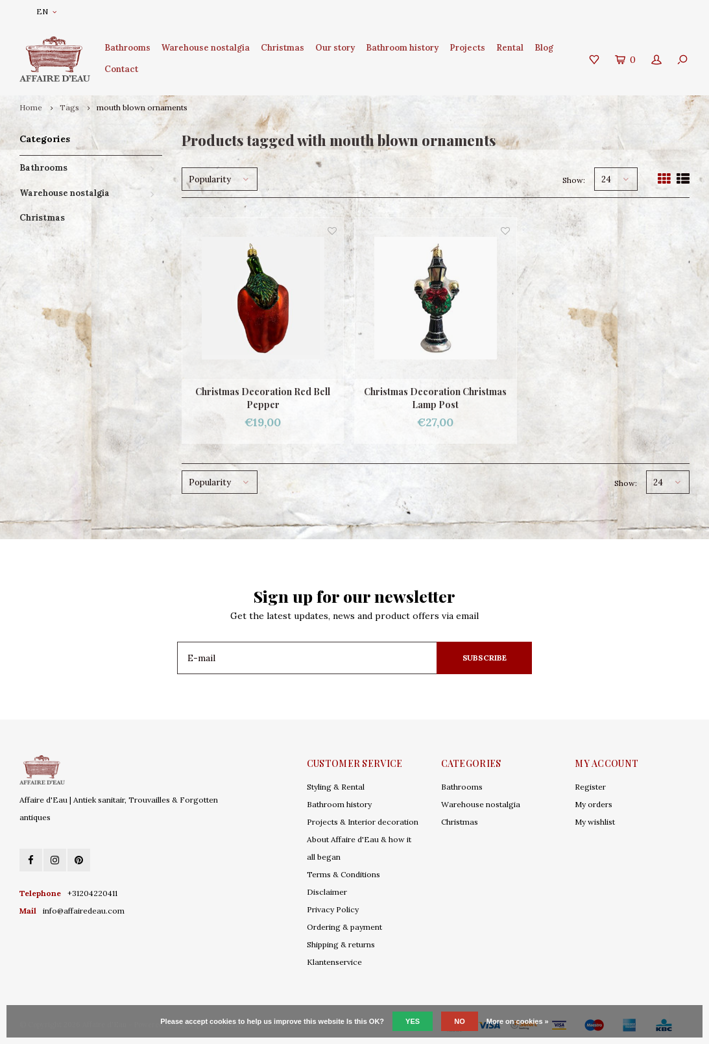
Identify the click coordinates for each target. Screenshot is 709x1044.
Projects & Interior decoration (362, 822)
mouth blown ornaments (142, 107)
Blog (544, 47)
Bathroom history (402, 47)
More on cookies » (518, 1021)
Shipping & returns (341, 944)
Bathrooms (127, 47)
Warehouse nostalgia (206, 47)
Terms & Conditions (343, 874)
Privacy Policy (333, 909)
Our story (335, 47)
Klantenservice (334, 962)
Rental (509, 47)
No (459, 1021)
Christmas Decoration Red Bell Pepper (262, 398)
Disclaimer (327, 892)
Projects (467, 47)
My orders (593, 804)
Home (30, 107)
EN (46, 11)
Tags (69, 107)
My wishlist (595, 822)
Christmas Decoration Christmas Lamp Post (435, 398)
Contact (121, 69)
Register (590, 787)
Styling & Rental (336, 787)
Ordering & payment (344, 927)
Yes (412, 1021)
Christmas (282, 47)
